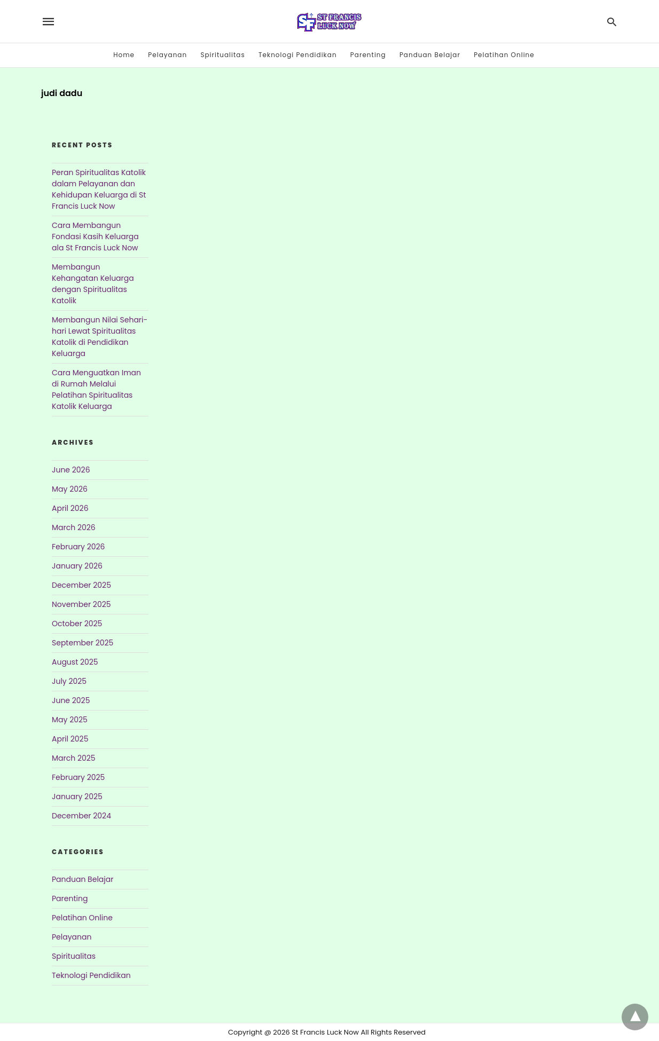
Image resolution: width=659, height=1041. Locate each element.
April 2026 (70, 508)
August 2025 (75, 662)
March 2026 (74, 527)
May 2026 (70, 489)
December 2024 (81, 815)
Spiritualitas (222, 54)
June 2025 (71, 700)
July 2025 (69, 681)
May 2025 (70, 719)
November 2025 (81, 604)
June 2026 (71, 469)
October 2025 (77, 623)
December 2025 (81, 585)
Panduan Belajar (429, 54)
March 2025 (74, 758)
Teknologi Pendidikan (297, 54)
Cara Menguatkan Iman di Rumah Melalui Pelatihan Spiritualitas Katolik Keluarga (96, 389)
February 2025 (78, 777)
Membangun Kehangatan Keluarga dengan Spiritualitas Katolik (93, 284)
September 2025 (82, 642)
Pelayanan (167, 54)
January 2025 (77, 796)
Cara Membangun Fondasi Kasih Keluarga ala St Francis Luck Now (95, 236)
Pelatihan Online (504, 54)
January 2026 (77, 566)
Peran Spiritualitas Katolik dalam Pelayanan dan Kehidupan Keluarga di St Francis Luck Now (99, 189)
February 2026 (78, 546)
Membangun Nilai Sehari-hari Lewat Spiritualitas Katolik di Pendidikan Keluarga (99, 336)
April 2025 (70, 739)
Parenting (368, 54)
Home (124, 54)
